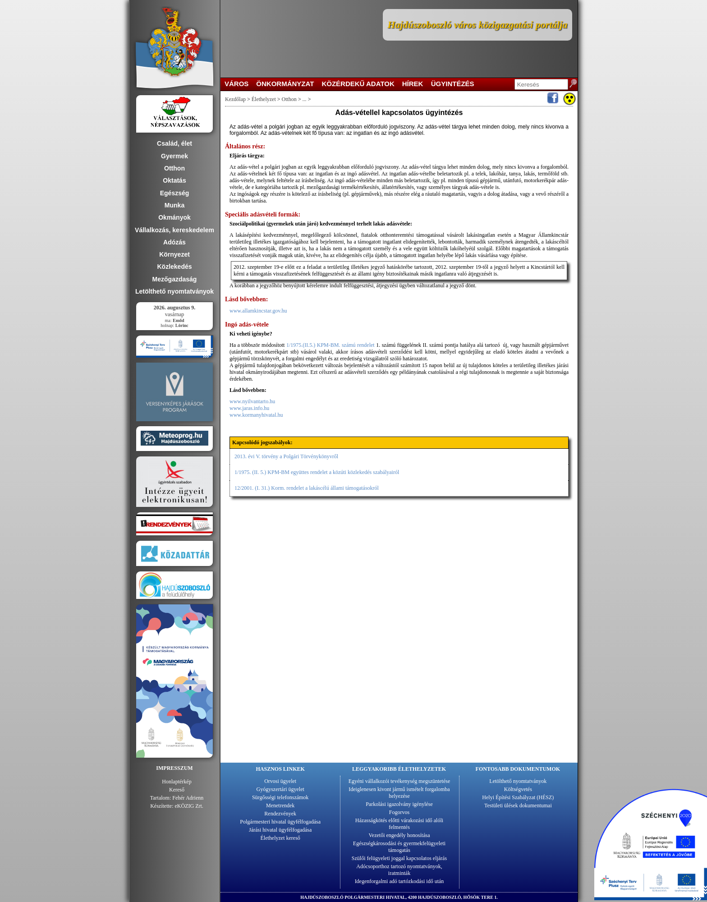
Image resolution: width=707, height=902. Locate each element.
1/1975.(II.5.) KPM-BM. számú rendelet (331, 345)
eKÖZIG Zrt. (189, 806)
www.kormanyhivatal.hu (256, 415)
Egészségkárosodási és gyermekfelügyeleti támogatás (399, 846)
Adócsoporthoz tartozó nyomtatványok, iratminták (399, 869)
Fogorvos (399, 812)
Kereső (176, 790)
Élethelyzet (264, 99)
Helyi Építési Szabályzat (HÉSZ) (518, 797)
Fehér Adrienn (187, 798)
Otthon (289, 99)
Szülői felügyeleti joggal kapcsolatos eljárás (399, 858)
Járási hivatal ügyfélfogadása (280, 830)
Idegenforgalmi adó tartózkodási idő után (399, 881)
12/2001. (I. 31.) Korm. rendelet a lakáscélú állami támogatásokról (306, 488)
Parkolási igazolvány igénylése (399, 804)
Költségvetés (518, 789)
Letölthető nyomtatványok (517, 781)
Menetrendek (280, 805)
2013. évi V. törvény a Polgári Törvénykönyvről (286, 456)
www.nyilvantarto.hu (252, 401)
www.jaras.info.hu (249, 408)
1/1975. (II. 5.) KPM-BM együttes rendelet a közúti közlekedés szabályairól (316, 472)
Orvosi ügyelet (280, 781)
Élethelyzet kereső (280, 838)
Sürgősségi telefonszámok (280, 797)
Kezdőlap (235, 99)
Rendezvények (280, 813)
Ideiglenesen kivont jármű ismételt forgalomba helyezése (399, 792)
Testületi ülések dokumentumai (518, 805)
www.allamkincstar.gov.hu (258, 311)
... (304, 99)
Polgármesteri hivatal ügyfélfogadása (280, 822)
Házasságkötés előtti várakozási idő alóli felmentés (399, 823)
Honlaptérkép (176, 781)
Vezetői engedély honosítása (399, 835)
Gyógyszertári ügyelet (280, 789)
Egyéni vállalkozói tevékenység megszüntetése (399, 781)
